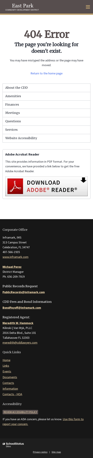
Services (11, 130)
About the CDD (16, 88)
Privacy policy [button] (40, 452)
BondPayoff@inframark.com (22, 308)
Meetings (12, 113)
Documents (10, 377)
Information (10, 389)
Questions (13, 121)
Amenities (13, 96)
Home (6, 360)
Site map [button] (56, 452)
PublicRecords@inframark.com (24, 292)
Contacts (8, 383)
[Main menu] (88, 6)
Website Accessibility (21, 138)
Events (7, 371)
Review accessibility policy (20, 412)
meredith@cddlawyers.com (20, 342)
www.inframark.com (15, 257)
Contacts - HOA (12, 394)
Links (6, 366)
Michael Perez (12, 267)
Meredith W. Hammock (18, 323)
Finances (12, 104)
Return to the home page (46, 73)
